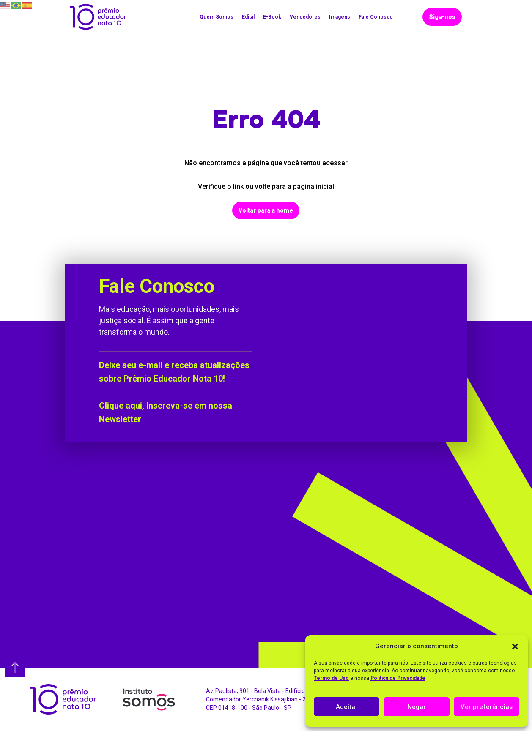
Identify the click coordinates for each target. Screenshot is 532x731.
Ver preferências (487, 707)
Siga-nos (442, 17)
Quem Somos (216, 17)
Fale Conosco (376, 17)
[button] (515, 646)
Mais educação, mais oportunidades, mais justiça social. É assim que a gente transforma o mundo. (169, 320)
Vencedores (305, 17)
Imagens (339, 17)
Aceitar (347, 707)
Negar (416, 707)
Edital (248, 17)
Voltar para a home (266, 210)
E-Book (272, 17)
